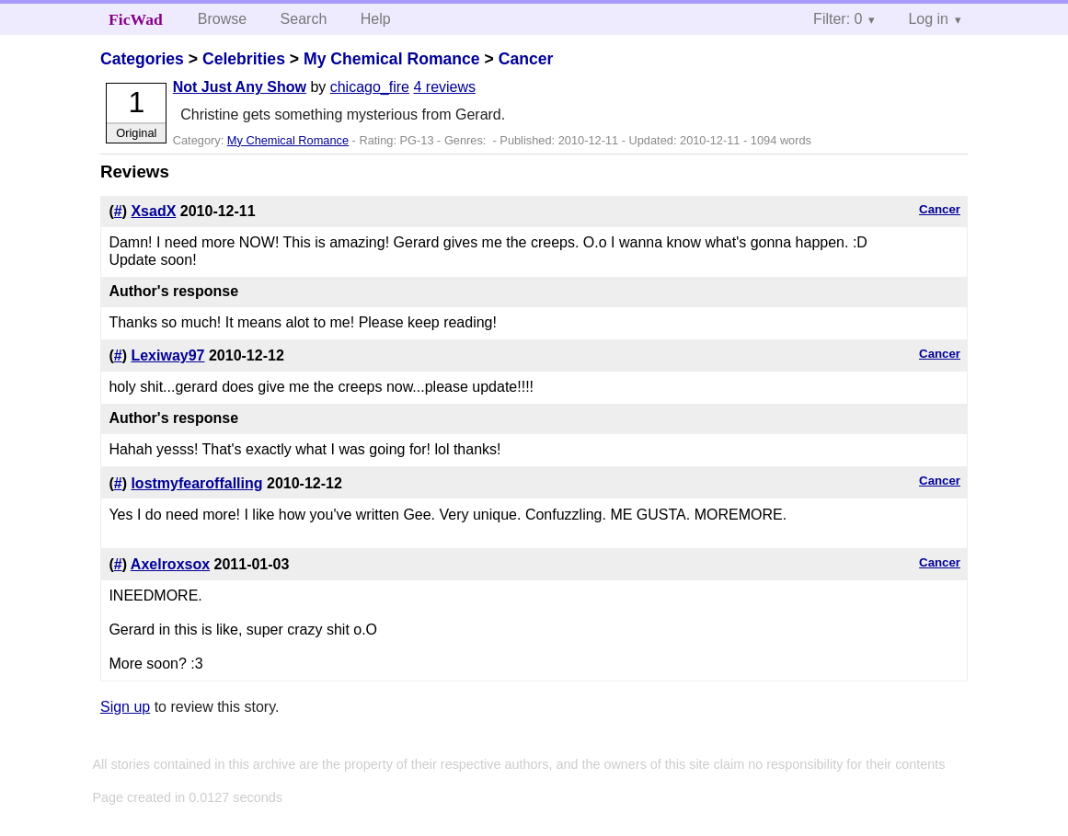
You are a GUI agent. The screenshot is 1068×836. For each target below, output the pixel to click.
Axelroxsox (170, 564)
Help (376, 19)
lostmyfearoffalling (196, 483)
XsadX (153, 211)
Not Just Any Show (239, 87)
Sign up (125, 707)
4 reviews (444, 87)
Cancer (526, 59)
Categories (142, 59)
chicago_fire (369, 87)
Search (304, 19)
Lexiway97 (167, 355)
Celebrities (243, 59)
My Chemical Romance (392, 59)
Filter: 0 (837, 19)
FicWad (136, 19)
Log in (928, 19)
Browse (222, 19)
